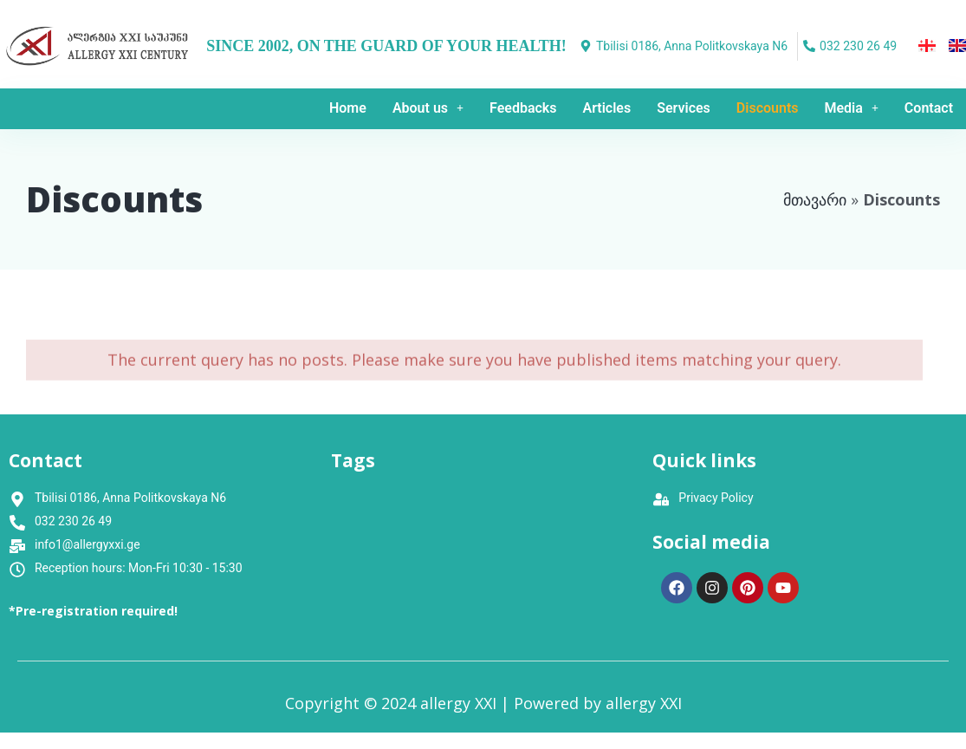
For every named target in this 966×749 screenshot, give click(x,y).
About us (428, 108)
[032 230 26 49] (852, 46)
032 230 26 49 (73, 521)
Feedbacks (522, 108)
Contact (928, 108)
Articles (607, 108)
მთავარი (814, 199)
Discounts (767, 108)
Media (851, 108)
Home (347, 108)
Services (683, 108)
